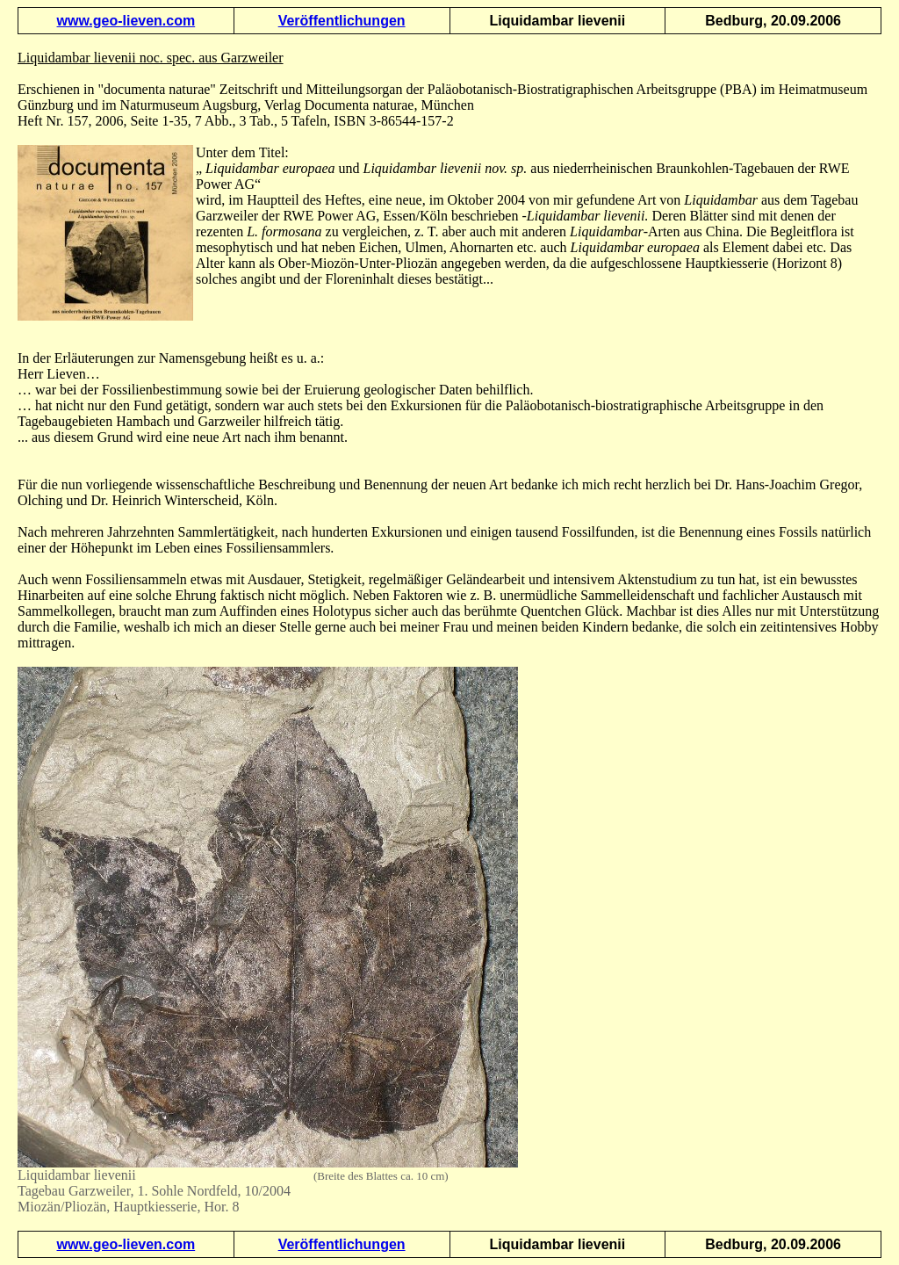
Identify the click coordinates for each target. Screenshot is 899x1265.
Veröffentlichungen (342, 20)
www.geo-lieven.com (126, 20)
